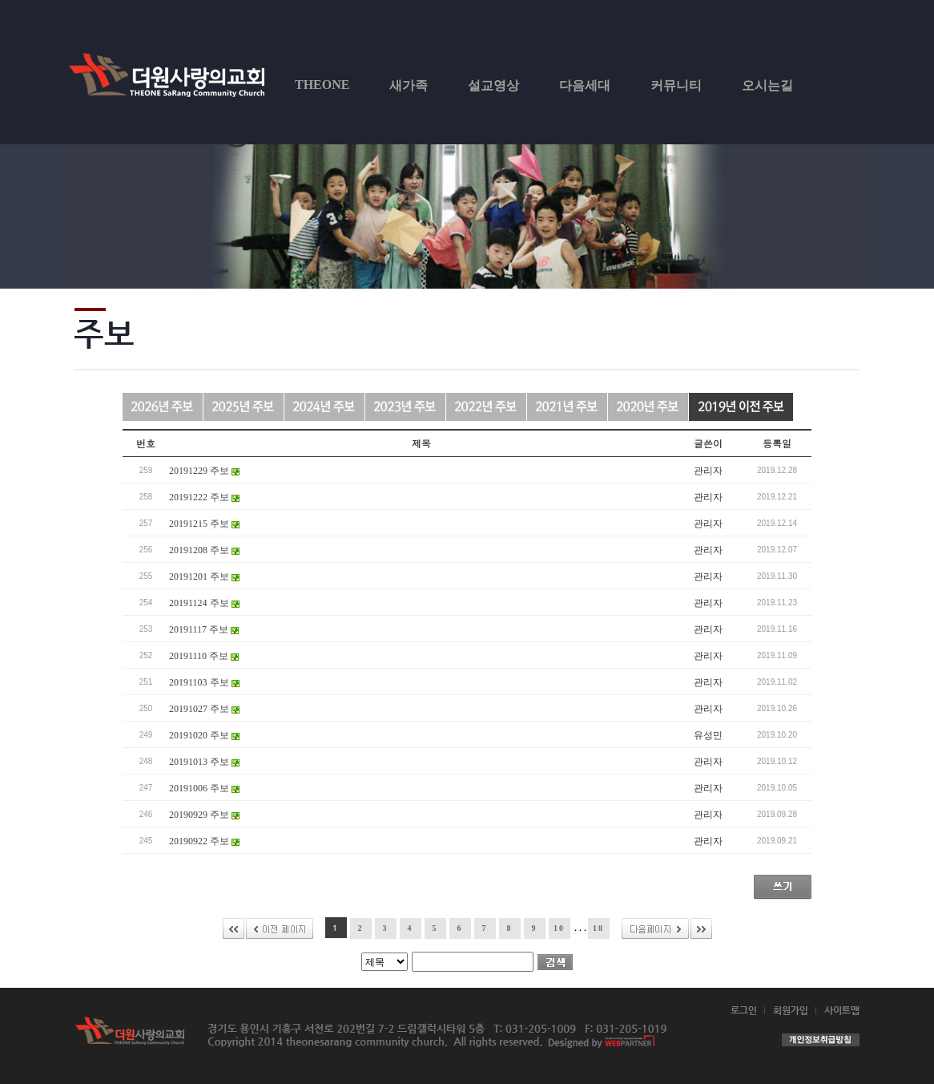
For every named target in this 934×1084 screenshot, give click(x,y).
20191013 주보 (204, 761)
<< (233, 928)
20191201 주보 (204, 576)
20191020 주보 (204, 735)
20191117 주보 (204, 629)
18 (598, 928)
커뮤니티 (676, 85)
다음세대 (584, 85)
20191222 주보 (204, 497)
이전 (279, 928)
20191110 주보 (204, 655)
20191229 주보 (204, 470)
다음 (655, 928)
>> (701, 928)
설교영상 (493, 85)
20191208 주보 (204, 550)
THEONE (322, 84)
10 (559, 928)
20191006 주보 (204, 788)
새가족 (408, 85)
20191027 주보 (204, 708)
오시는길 (767, 85)
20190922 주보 (204, 841)
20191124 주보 (204, 603)
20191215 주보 (204, 523)
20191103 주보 (204, 682)
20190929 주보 (204, 814)
